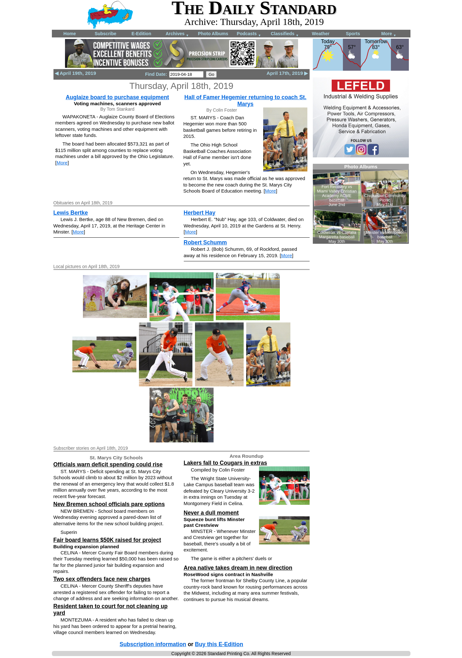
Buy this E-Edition (219, 644)
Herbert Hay (199, 213)
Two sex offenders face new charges (101, 579)
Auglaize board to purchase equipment (117, 97)
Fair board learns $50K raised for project (107, 540)
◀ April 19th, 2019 (75, 73)
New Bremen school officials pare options (109, 504)
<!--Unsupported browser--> (361, 204)
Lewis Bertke (70, 213)
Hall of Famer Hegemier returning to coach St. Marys (245, 100)
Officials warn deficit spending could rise (108, 464)
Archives (177, 34)
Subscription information (153, 644)
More (388, 34)
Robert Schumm (205, 242)
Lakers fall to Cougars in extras (225, 463)
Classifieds (285, 34)
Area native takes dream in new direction (238, 568)
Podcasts (249, 34)
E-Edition (141, 33)
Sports (353, 33)
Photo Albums (213, 33)
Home (69, 33)
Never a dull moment (211, 513)
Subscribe (106, 33)
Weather (320, 33)
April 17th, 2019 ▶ (287, 73)
